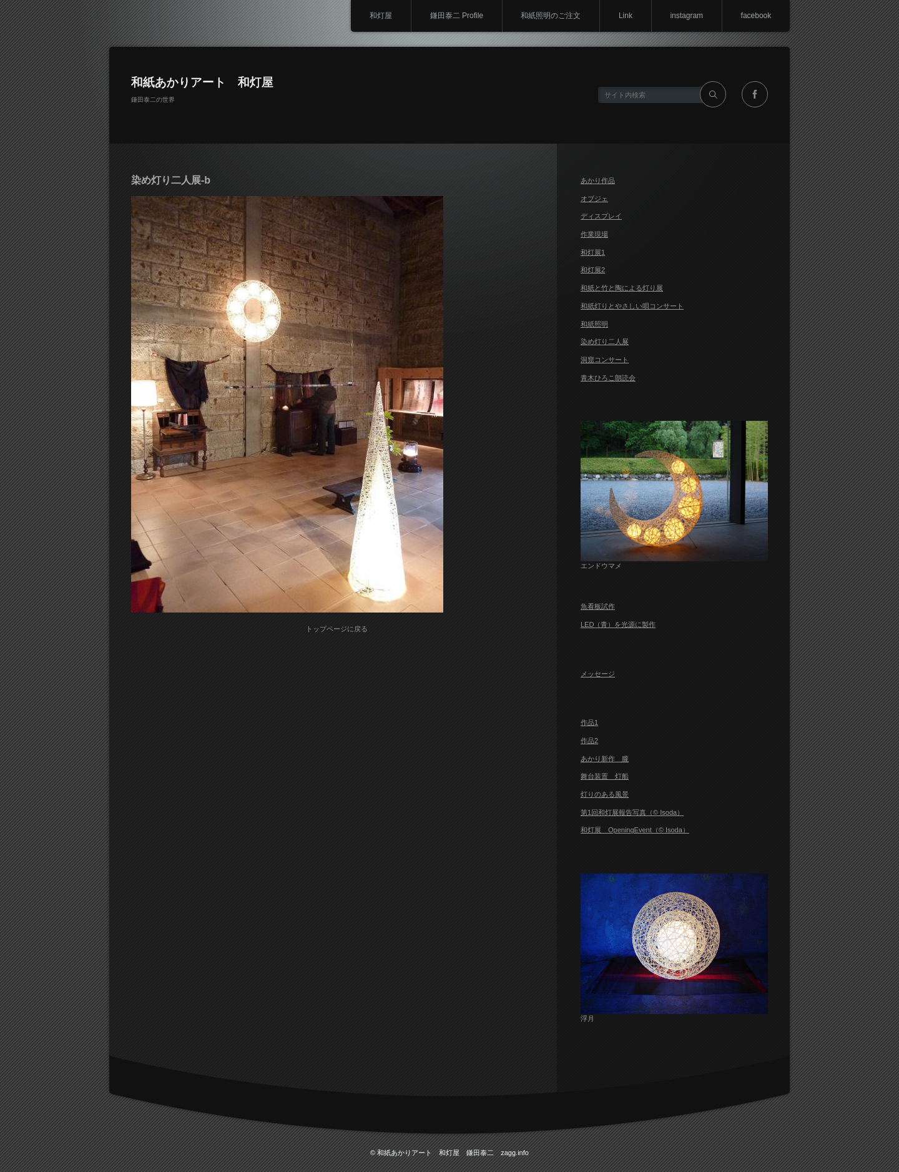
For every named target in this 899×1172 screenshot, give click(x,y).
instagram (686, 15)
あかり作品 (598, 180)
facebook (755, 15)
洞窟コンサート (605, 359)
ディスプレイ (601, 216)
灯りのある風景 (605, 794)
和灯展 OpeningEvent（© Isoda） (635, 830)
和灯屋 (379, 15)
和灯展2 (593, 269)
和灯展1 (593, 252)
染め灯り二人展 (605, 341)
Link (625, 15)
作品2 (589, 740)
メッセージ (598, 673)
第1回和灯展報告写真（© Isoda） (632, 812)
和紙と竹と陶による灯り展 (622, 288)
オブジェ (594, 198)
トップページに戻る (337, 628)
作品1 (589, 722)
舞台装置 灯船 (605, 776)
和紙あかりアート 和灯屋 (202, 82)
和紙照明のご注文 (550, 15)
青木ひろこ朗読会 (608, 378)
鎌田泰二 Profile (454, 15)
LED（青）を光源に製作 (618, 624)
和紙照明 (594, 324)
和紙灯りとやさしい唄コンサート (632, 306)
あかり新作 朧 (605, 758)
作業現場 (594, 234)
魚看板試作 (598, 606)
